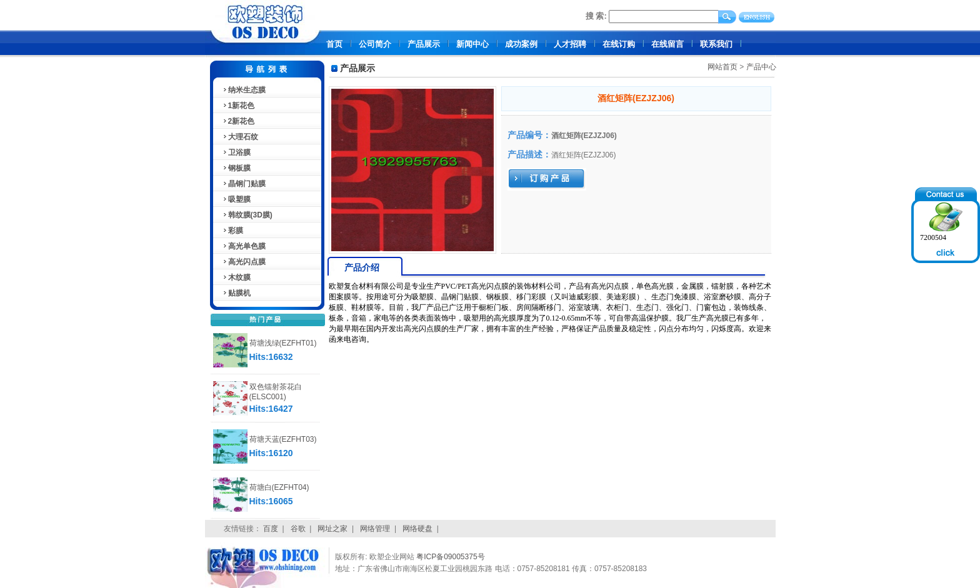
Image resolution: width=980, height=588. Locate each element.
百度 (270, 528)
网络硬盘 (417, 528)
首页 (334, 44)
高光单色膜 (244, 246)
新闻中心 (472, 44)
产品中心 (761, 66)
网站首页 (723, 66)
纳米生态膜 (244, 90)
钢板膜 (236, 168)
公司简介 (375, 44)
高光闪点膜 (244, 261)
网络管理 (375, 528)
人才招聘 (570, 44)
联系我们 (716, 44)
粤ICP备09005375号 (450, 556)
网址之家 (333, 528)
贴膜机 (236, 293)
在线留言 (667, 44)
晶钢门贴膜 (244, 183)
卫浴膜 (236, 152)
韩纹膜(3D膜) (247, 215)
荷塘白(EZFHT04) (279, 487)
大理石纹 (240, 136)
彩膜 (232, 230)
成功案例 (521, 44)
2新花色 (238, 121)
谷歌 (298, 528)
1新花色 (238, 105)
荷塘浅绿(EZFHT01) (283, 343)
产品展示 (424, 44)
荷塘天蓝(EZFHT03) (283, 439)
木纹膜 (236, 277)
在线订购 (618, 44)
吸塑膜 (236, 199)
